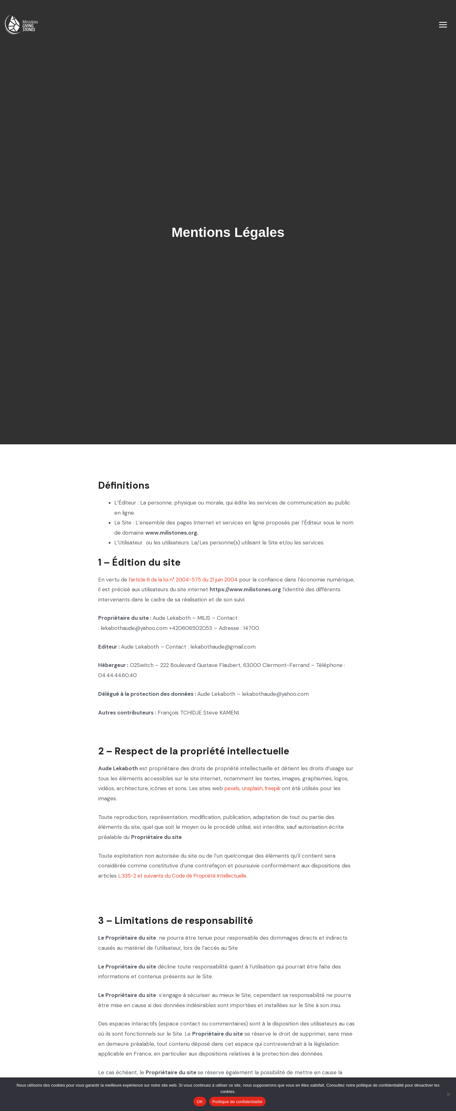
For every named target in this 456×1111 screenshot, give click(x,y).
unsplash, (255, 788)
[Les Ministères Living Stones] (20, 25)
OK (200, 1101)
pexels (233, 788)
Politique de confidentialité (237, 1101)
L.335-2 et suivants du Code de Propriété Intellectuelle (187, 875)
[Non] (448, 1094)
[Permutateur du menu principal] (447, 26)
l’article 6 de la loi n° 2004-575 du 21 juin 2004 (187, 579)
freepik (277, 788)
